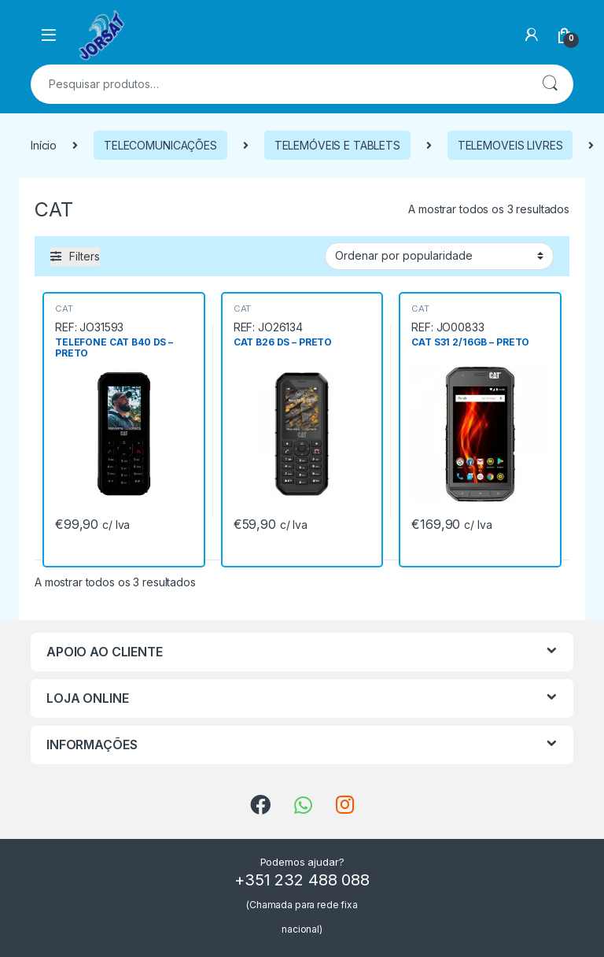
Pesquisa (550, 84)
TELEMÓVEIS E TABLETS (337, 145)
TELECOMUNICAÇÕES (160, 145)
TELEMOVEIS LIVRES (510, 145)
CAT (64, 308)
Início (44, 145)
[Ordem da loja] (439, 255)
